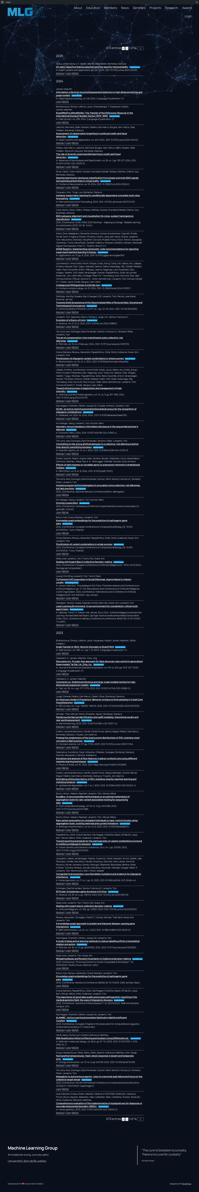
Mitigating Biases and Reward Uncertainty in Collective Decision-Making (93, 958)
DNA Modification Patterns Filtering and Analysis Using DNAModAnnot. (92, 1038)
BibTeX (75, 73)
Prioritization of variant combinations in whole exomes (84, 544)
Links (68, 73)
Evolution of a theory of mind (71, 320)
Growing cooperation (67, 502)
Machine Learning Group (33, 1148)
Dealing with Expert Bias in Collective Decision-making (84, 561)
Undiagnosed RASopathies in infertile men (78, 285)
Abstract (60, 73)
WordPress (186, 1183)
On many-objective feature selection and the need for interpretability (92, 66)
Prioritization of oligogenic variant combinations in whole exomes (90, 358)
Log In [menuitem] (8, 2)
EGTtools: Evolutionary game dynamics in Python (81, 891)
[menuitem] (2, 2)
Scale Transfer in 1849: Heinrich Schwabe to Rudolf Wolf (85, 646)
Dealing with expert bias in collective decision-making (84, 905)
